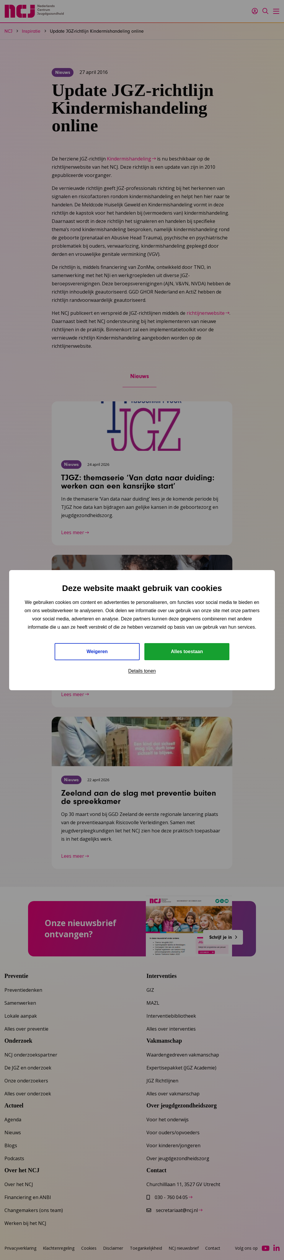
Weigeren (97, 651)
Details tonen (142, 670)
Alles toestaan (187, 651)
